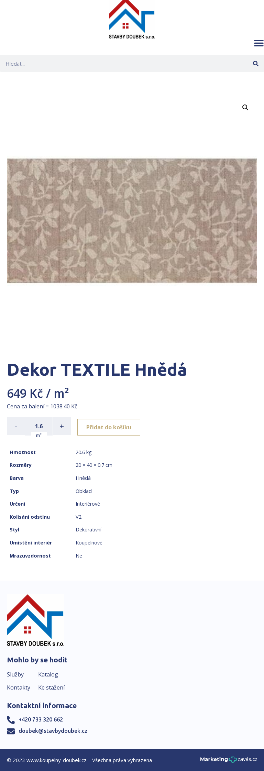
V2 (78, 516)
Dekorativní (88, 529)
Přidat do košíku (110, 426)
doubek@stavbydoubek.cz (53, 731)
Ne (79, 555)
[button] (259, 43)
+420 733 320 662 (41, 719)
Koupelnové (89, 542)
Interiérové (88, 503)
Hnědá (83, 477)
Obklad (84, 490)
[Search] (255, 63)
